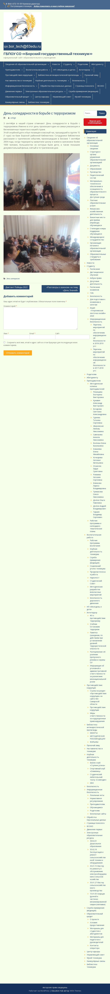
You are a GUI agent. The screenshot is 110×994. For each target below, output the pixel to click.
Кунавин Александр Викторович (98, 403)
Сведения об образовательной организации (25, 64)
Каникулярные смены (15, 102)
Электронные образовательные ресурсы (44, 91)
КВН (92, 783)
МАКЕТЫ (94, 733)
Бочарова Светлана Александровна (99, 412)
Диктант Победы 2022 (16, 287)
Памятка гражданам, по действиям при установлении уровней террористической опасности (98, 640)
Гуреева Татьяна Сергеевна (97, 420)
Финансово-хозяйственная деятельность (96, 211)
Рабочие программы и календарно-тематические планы (96, 526)
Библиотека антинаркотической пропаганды (58, 75)
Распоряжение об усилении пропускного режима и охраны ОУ (97, 657)
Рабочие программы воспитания (95, 543)
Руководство (95, 172)
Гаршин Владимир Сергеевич (97, 514)
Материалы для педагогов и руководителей (97, 939)
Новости (56, 64)
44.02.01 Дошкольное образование (95, 843)
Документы (95, 165)
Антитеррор (84, 69)
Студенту (67, 64)
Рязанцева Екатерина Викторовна (98, 394)
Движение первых (13, 91)
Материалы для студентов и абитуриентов (97, 931)
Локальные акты (97, 795)
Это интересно (13, 278)
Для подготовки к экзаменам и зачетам (97, 302)
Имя (6, 333)
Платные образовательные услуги (98, 203)
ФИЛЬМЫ (94, 742)
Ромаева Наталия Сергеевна (97, 477)
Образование (96, 169)
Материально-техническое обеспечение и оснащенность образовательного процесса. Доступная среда (98, 189)
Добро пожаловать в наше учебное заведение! (54, 6)
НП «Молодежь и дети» (64, 69)
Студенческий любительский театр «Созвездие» (98, 777)
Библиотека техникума (38, 102)
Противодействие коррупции (18, 75)
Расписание (95, 269)
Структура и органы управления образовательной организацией (98, 157)
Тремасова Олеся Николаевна (98, 494)
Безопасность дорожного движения (96, 600)
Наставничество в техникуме (18, 80)
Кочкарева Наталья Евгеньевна (98, 460)
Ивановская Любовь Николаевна (98, 429)
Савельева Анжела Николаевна (98, 437)
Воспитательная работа (37, 69)
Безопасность (78, 80)
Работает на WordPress (39, 991)
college (13, 118)
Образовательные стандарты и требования (98, 257)
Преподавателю (12, 69)
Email (32, 333)
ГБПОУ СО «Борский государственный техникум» (48, 53)
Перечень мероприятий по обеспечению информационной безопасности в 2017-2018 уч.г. (99, 360)
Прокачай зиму (91, 75)
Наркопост (94, 577)
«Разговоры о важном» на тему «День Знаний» (62, 289)
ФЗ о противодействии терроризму (97, 618)
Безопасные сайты (98, 814)
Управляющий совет (62, 96)
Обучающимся (96, 807)
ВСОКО (100, 86)
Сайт (57, 333)
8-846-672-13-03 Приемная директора (23, 4)
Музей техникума (83, 96)
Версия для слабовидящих (95, 122)
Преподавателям (97, 804)
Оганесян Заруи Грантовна (97, 469)
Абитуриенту (97, 64)
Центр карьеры (42, 96)
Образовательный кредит (17, 96)
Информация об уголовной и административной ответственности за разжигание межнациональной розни (98, 673)
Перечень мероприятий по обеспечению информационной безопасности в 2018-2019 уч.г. (99, 335)
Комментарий (10, 306)
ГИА (92, 293)
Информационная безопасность (20, 86)
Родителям (83, 64)
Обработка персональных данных (56, 86)
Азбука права (95, 278)
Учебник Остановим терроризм (95, 627)
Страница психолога (84, 86)
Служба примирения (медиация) (83, 91)
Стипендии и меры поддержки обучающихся (98, 231)
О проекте (94, 919)
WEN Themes (75, 991)
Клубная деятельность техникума (51, 80)
